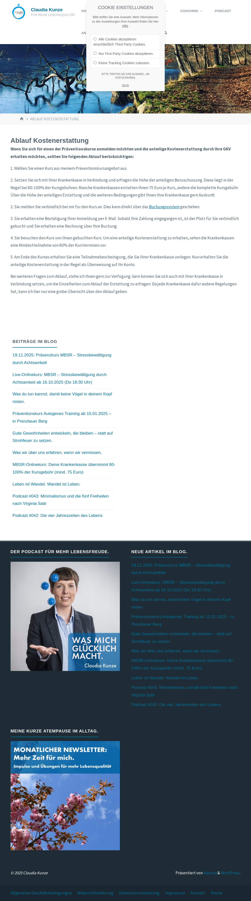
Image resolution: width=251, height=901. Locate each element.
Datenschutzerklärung (139, 893)
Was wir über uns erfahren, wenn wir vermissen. (57, 452)
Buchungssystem (164, 206)
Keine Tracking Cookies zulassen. (121, 63)
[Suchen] (165, 33)
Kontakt (198, 893)
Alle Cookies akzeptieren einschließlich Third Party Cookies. (119, 41)
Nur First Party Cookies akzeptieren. (123, 54)
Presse (217, 893)
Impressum (175, 893)
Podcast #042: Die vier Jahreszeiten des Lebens (57, 515)
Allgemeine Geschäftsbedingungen (41, 893)
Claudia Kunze (47, 9)
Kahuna (210, 873)
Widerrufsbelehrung (95, 893)
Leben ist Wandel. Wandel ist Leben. (46, 484)
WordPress (230, 873)
